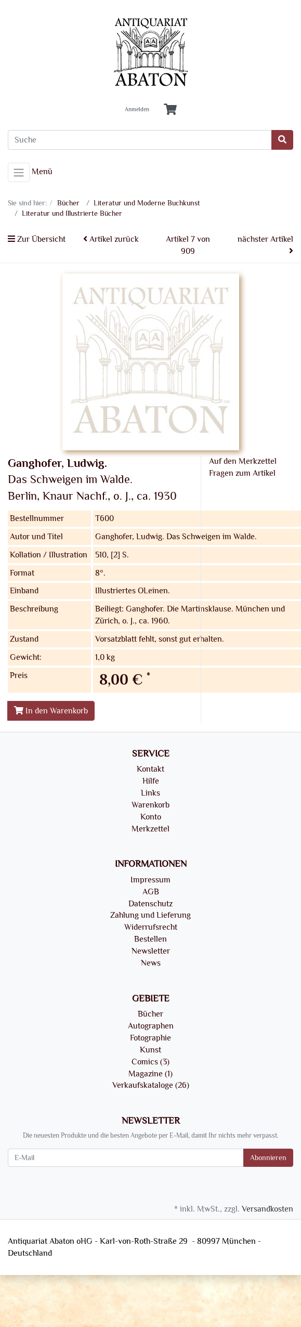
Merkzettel (150, 829)
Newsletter (151, 951)
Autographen (151, 1026)
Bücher (150, 1014)
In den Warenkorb (51, 710)
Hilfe (150, 781)
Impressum (150, 879)
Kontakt (150, 769)
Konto (150, 817)
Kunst (150, 1050)
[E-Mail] (126, 1158)
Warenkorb (150, 805)
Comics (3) (150, 1061)
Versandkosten (267, 1209)
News (151, 963)
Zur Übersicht (37, 239)
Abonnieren (268, 1158)
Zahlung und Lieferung (150, 915)
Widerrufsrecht (150, 927)
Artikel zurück (111, 239)
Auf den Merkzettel (243, 461)
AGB (150, 891)
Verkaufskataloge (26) (150, 1085)
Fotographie (150, 1038)
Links (150, 793)
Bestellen (150, 939)
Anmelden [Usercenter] (137, 110)
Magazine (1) (150, 1073)
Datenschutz (150, 903)
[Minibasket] (170, 110)
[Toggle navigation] (19, 173)
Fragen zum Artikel (242, 473)
